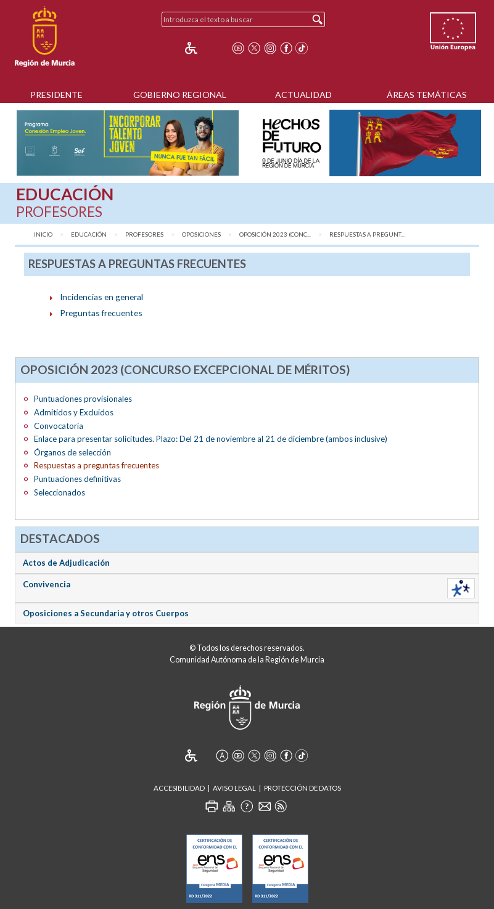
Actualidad (303, 94)
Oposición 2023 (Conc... (275, 234)
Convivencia (46, 584)
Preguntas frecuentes (101, 313)
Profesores (144, 234)
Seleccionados (59, 492)
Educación (89, 234)
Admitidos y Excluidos (73, 412)
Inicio (43, 234)
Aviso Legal (234, 788)
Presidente (56, 94)
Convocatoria (58, 426)
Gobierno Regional (179, 94)
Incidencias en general (101, 296)
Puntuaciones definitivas (77, 479)
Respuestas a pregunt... (367, 234)
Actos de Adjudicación (66, 563)
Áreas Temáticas (427, 94)
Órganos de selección (72, 452)
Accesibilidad (179, 788)
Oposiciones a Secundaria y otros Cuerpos (106, 613)
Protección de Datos (302, 788)
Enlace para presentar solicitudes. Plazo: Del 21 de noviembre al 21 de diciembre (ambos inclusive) (210, 439)
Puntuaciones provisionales (83, 399)
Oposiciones (201, 234)
